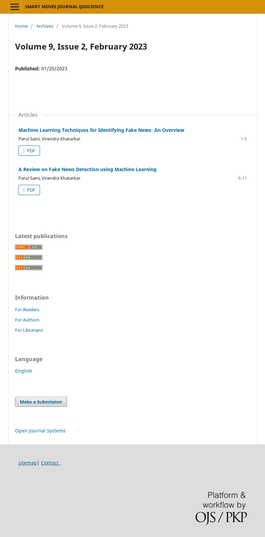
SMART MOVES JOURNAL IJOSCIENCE (64, 6)
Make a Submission (41, 402)
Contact (51, 462)
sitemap (27, 462)
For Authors (27, 320)
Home (21, 26)
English (23, 371)
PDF (30, 151)
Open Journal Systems (40, 430)
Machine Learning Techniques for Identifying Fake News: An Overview (101, 130)
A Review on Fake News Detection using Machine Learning (87, 169)
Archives (44, 26)
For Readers (27, 309)
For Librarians (29, 330)
